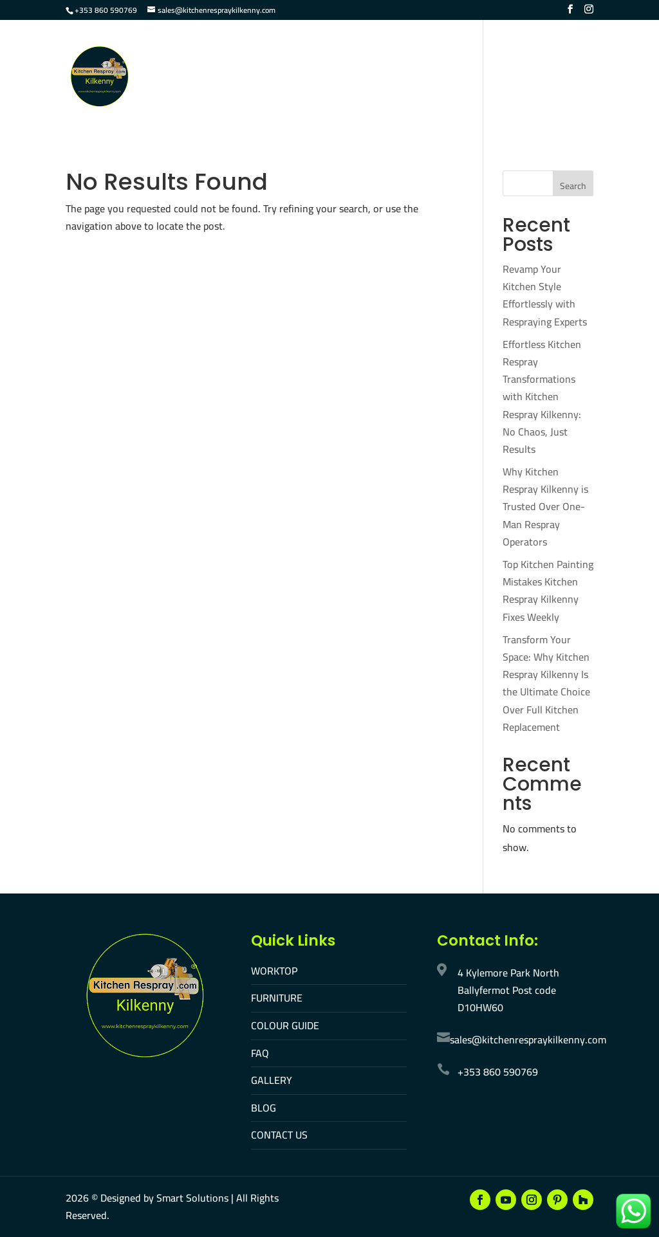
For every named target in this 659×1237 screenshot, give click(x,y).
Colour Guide (397, 57)
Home (201, 57)
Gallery (503, 57)
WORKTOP (274, 970)
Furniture (320, 57)
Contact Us (215, 99)
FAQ (457, 57)
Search (573, 186)
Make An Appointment (315, 99)
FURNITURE (276, 997)
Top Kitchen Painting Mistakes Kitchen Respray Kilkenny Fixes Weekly (548, 590)
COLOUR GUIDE (285, 1025)
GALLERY (271, 1080)
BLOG (263, 1107)
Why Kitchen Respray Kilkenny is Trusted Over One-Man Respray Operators (545, 506)
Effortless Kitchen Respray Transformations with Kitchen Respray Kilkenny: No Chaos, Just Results (542, 396)
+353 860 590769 (106, 10)
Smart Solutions (192, 1197)
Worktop (255, 57)
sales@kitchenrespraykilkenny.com (528, 1039)
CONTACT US (279, 1134)
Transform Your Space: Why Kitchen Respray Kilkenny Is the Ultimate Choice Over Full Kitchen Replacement (546, 683)
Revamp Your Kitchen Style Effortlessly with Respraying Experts (545, 295)
